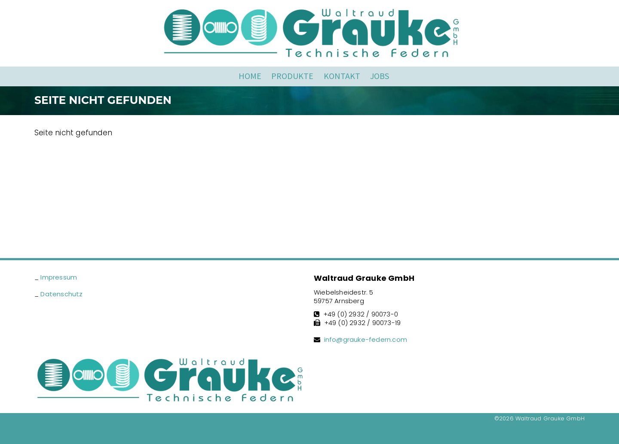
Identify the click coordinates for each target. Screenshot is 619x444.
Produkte (292, 75)
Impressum (58, 277)
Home (250, 75)
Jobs (379, 75)
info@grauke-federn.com (365, 339)
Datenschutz (61, 293)
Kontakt (342, 75)
